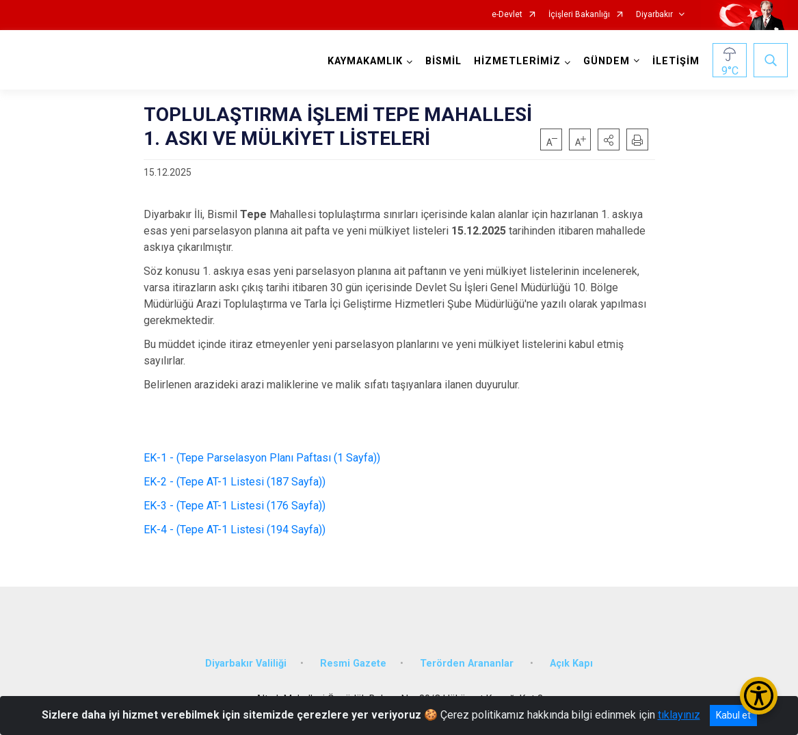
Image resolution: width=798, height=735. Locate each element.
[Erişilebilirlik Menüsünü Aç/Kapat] (758, 695)
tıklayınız (679, 714)
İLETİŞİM (676, 61)
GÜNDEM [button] (606, 61)
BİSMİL (443, 61)
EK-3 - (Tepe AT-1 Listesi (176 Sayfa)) (237, 505)
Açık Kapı (571, 663)
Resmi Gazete (353, 663)
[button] (609, 139)
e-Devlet (507, 14)
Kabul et (733, 715)
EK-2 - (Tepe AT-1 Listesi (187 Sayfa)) (236, 481)
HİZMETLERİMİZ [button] (517, 61)
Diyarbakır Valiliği (246, 663)
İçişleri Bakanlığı (579, 14)
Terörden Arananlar (468, 663)
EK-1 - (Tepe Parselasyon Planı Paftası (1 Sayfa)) (266, 457)
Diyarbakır (654, 14)
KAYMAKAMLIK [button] (365, 61)
